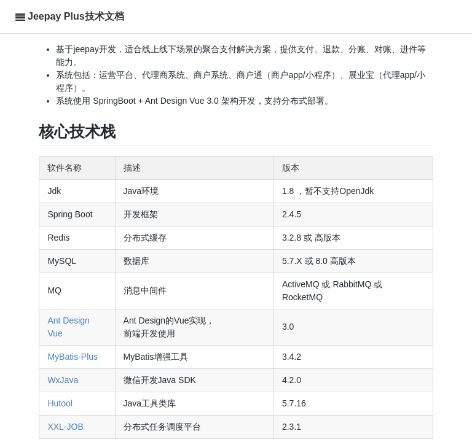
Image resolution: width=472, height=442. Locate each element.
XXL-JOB (65, 427)
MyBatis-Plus (72, 357)
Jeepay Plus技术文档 (76, 16)
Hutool (59, 403)
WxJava (62, 380)
